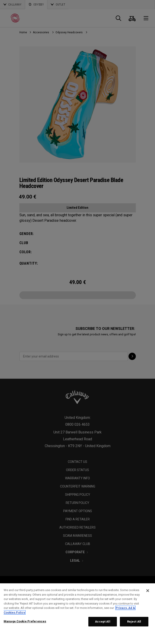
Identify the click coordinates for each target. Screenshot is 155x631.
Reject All (134, 621)
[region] (77, 607)
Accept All (102, 621)
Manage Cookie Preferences (25, 621)
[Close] (148, 591)
